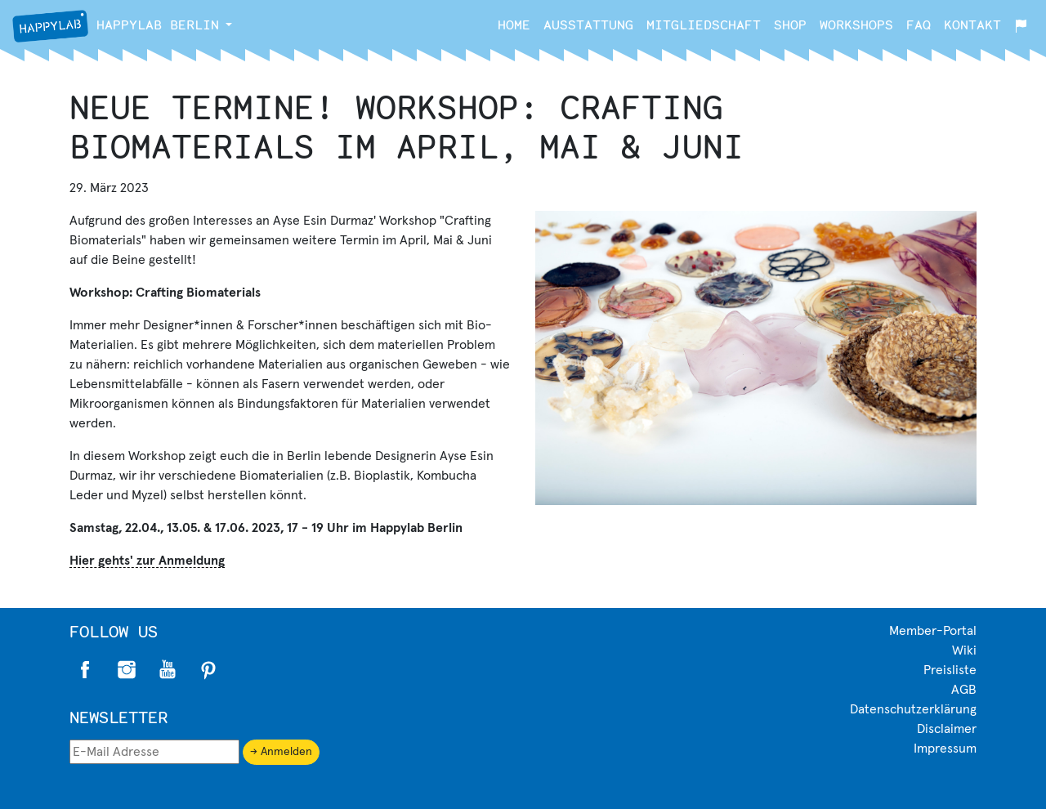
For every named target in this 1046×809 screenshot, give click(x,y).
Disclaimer (947, 728)
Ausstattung (588, 24)
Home (514, 24)
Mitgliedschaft (703, 24)
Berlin (115, 26)
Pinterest (208, 670)
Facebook (85, 670)
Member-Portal (933, 630)
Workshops (856, 24)
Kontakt (972, 24)
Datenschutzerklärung (913, 709)
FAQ (918, 24)
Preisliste (950, 670)
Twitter (167, 670)
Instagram (126, 670)
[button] (229, 24)
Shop (790, 24)
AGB (964, 689)
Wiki (964, 650)
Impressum (945, 748)
